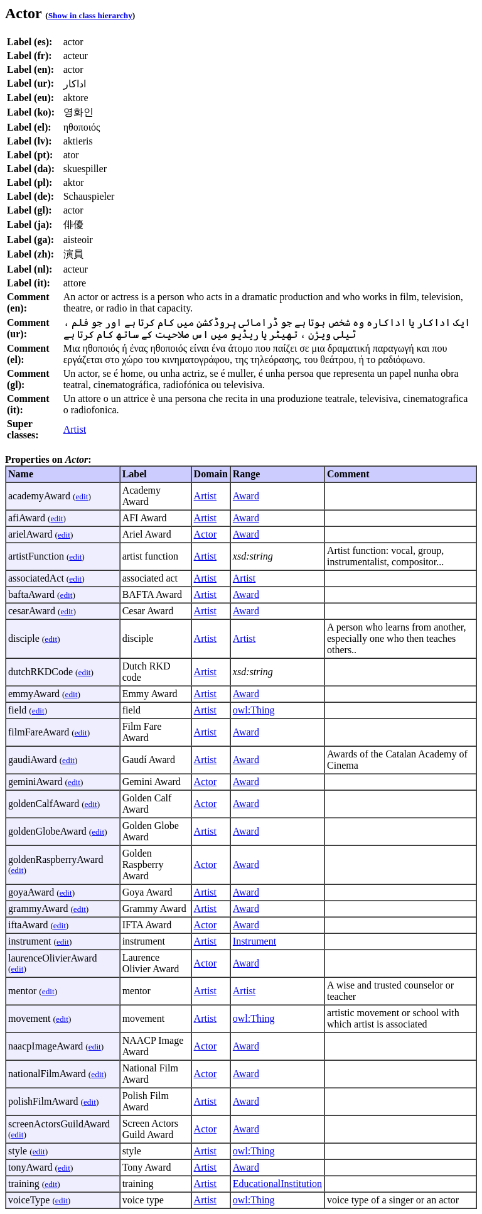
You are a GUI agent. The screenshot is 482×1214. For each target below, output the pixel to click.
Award (246, 495)
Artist (74, 429)
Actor (205, 534)
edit (81, 496)
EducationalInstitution (277, 1183)
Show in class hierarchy (90, 15)
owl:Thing (254, 710)
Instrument (254, 941)
